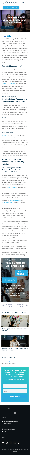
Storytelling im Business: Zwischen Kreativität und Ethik (15, 324)
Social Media (17, 200)
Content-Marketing (7, 202)
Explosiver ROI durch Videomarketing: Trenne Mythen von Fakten (15, 343)
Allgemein (7, 26)
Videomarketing (8, 28)
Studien (4, 135)
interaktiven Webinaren (8, 83)
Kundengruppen (13, 187)
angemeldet (10, 361)
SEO (11, 200)
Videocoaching (8, 27)
